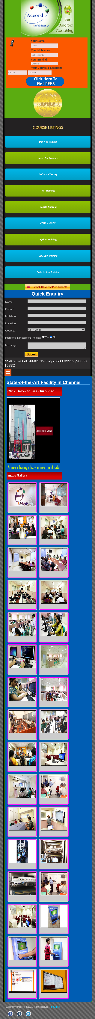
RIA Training (48, 190)
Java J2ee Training (48, 158)
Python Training (48, 239)
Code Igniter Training (48, 272)
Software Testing (48, 174)
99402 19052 (40, 361)
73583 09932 (63, 361)
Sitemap (56, 1006)
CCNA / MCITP (48, 223)
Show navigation (8, 372)
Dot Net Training (48, 141)
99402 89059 (16, 361)
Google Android (48, 207)
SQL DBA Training (48, 255)
